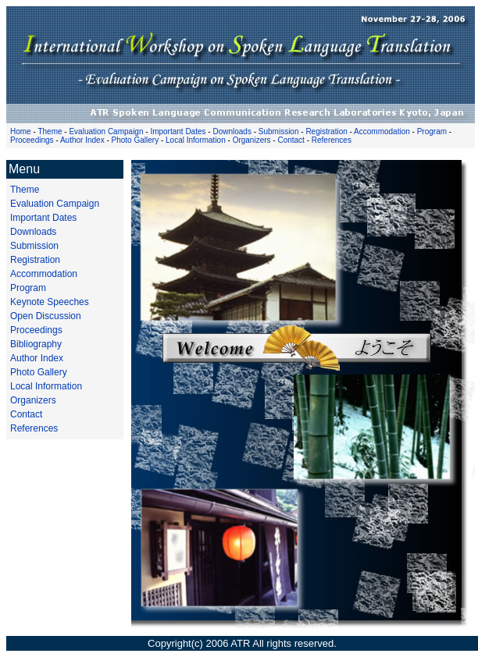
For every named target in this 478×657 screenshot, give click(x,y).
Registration (326, 131)
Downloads (231, 131)
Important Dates (177, 131)
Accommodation (382, 131)
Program (432, 131)
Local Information (196, 140)
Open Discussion (45, 316)
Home (20, 131)
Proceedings (32, 140)
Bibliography (36, 344)
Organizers (252, 140)
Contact (290, 140)
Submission (279, 131)
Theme (49, 131)
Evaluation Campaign (106, 131)
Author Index (82, 140)
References (331, 140)
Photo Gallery (135, 140)
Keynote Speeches (49, 302)
